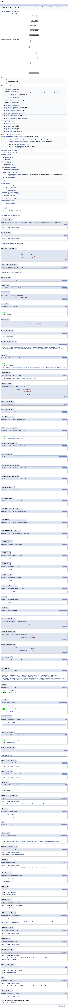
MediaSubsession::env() (12, 367)
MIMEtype (13, 104)
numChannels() (10, 907)
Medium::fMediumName (11, 694)
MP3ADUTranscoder (19, 378)
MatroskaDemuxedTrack (33, 350)
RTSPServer (11, 580)
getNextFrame (13, 92)
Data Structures (10, 4)
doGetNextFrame (11, 177)
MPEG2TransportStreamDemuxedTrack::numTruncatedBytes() (39, 921)
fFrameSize (10, 164)
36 (8, 227)
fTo (9, 161)
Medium (43, 141)
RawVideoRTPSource (53, 678)
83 (8, 878)
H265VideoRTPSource (15, 675)
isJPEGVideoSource (15, 115)
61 (8, 433)
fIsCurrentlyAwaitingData (16, 198)
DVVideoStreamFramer (13, 449)
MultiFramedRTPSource (6, 350)
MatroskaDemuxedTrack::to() (13, 985)
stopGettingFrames (14, 97)
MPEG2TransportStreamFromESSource (9, 348)
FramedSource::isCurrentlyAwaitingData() (15, 854)
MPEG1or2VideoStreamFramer (15, 514)
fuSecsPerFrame (14, 189)
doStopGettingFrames (11, 152)
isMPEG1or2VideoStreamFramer (17, 107)
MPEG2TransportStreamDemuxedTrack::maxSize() (32, 867)
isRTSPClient (13, 126)
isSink (12, 123)
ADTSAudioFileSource (8, 136)
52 (8, 996)
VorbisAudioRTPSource (16, 679)
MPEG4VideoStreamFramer (14, 536)
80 (8, 801)
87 (8, 777)
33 (8, 738)
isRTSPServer (13, 128)
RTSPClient (11, 569)
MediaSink (11, 602)
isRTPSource (13, 105)
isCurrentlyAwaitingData (15, 100)
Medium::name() (10, 881)
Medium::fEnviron (9, 365)
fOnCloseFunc (13, 195)
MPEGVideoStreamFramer (56, 348)
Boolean (8, 100)
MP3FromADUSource (54, 675)
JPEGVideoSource (12, 493)
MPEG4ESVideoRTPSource (6, 678)
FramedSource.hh (15, 227)
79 (8, 955)
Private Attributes (65, 8)
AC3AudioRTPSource (13, 674)
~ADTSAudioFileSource (13, 175)
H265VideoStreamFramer (30, 482)
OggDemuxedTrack (55, 679)
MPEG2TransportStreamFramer (53, 347)
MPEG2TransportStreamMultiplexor (16, 525)
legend (34, 37)
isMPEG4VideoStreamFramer (16, 108)
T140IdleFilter (14, 350)
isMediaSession (14, 129)
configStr (12, 91)
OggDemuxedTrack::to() (44, 985)
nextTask (9, 154)
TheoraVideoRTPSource (6, 679)
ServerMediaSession (13, 591)
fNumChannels (14, 187)
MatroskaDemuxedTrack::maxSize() (14, 867)
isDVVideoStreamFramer (15, 113)
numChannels (13, 89)
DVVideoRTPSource (30, 674)
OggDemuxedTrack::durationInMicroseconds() (39, 803)
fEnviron (12, 200)
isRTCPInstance (14, 125)
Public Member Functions (44, 6)
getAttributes (13, 102)
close (15, 146)
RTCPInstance (12, 547)
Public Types (37, 6)
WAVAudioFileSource (22, 350)
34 (8, 722)
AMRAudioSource (12, 422)
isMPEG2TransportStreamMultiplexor (18, 118)
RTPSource (34, 378)
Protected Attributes (50, 8)
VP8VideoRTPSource (26, 679)
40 (8, 238)
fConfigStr (13, 190)
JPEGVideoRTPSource (36, 675)
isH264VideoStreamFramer (16, 110)
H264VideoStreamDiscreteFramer (16, 471)
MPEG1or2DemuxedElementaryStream (39, 347)
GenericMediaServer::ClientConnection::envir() (27, 367)
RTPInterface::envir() (61, 367)
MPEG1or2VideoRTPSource (50, 676)
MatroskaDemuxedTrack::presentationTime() (16, 957)
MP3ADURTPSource (5, 676)
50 (8, 970)
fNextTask (13, 203)
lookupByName (17, 138)
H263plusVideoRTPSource (54, 674)
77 (8, 705)
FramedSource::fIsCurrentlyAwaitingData (14, 438)
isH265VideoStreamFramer (16, 112)
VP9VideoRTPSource (34, 679)
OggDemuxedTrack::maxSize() (51, 867)
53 (8, 788)
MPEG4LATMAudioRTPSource (30, 678)
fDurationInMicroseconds (13, 169)
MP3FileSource (26, 378)
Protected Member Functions (62, 6)
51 (8, 905)
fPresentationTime (12, 167)
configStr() (9, 790)
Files (17, 4)
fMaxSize (10, 162)
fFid (9, 159)
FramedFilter (28, 347)
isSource (10, 180)
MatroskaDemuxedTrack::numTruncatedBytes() (17, 921)
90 (8, 933)
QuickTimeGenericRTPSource (43, 678)
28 (8, 210)
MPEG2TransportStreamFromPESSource (26, 348)
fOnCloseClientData (14, 197)
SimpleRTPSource (61, 678)
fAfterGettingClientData (15, 193)
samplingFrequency (14, 88)
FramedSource (44, 138)
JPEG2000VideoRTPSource (26, 675)
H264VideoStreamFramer (30, 471)
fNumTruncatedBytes (12, 166)
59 (8, 361)
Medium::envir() (10, 817)
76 (8, 865)
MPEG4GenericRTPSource (18, 678)
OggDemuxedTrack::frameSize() (52, 841)
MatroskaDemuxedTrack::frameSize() (15, 841)
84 (8, 892)
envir (12, 120)
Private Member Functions (58, 8)
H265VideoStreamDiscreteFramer (16, 482)
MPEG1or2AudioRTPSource (22, 676)
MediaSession (12, 504)
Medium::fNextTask (10, 711)
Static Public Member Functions (53, 6)
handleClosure (13, 95)
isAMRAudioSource (14, 116)
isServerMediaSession (15, 131)
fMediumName (14, 201)
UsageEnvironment (5, 120)
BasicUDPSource (12, 347)
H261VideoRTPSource (44, 674)
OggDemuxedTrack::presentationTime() (9, 959)
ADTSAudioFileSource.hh (12, 11)
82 (8, 814)
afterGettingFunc (11, 79)
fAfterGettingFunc (14, 192)
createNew (16, 136)
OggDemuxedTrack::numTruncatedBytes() (10, 922)
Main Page (3, 4)
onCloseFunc (10, 82)
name (12, 121)
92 (8, 852)
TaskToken (3, 154)
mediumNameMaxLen (21, 201)
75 (8, 983)
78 (8, 918)
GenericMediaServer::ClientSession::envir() (46, 367)
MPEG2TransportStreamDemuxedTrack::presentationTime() (38, 957)
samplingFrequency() (11, 972)
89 (8, 944)
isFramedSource (11, 179)
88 (8, 766)
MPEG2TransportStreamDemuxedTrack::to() (29, 985)
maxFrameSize (14, 99)
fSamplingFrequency (15, 185)
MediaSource (44, 139)
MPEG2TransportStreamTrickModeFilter (43, 348)
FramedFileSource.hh (16, 828)
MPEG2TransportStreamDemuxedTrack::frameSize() (33, 841)
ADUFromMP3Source (45, 675)
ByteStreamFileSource (20, 347)
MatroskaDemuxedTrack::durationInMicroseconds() (17, 803)
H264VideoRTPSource (6, 675)
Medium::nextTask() (11, 894)
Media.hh (14, 361)
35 (8, 309)
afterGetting (16, 144)
